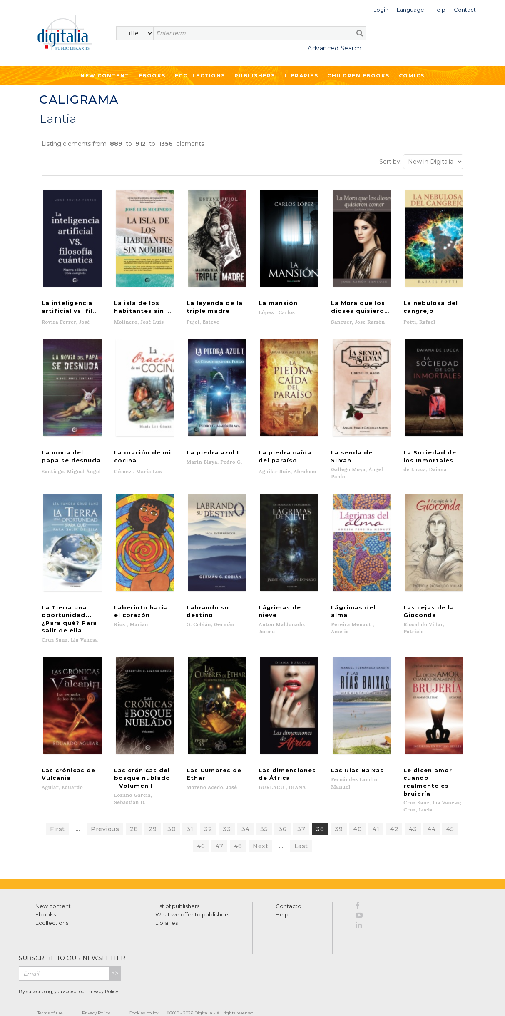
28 (134, 816)
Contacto (288, 893)
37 (301, 816)
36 (282, 816)
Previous (105, 816)
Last (301, 833)
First (57, 816)
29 (153, 816)
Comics (412, 75)
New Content (104, 75)
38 (320, 816)
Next (260, 833)
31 (190, 816)
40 (357, 816)
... (78, 816)
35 (264, 816)
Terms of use (50, 1000)
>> (115, 960)
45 (450, 816)
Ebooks (152, 75)
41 (376, 816)
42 (394, 816)
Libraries (301, 75)
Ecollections (200, 75)
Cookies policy (143, 1000)
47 (219, 833)
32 (208, 816)
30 (171, 816)
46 (201, 833)
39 (339, 816)
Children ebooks (358, 75)
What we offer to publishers (192, 901)
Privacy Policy (102, 978)
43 (413, 816)
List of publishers (177, 893)
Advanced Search (335, 48)
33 (227, 816)
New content (53, 893)
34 (245, 816)
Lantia (58, 119)
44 (431, 816)
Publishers (254, 75)
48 (238, 833)
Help (282, 901)
